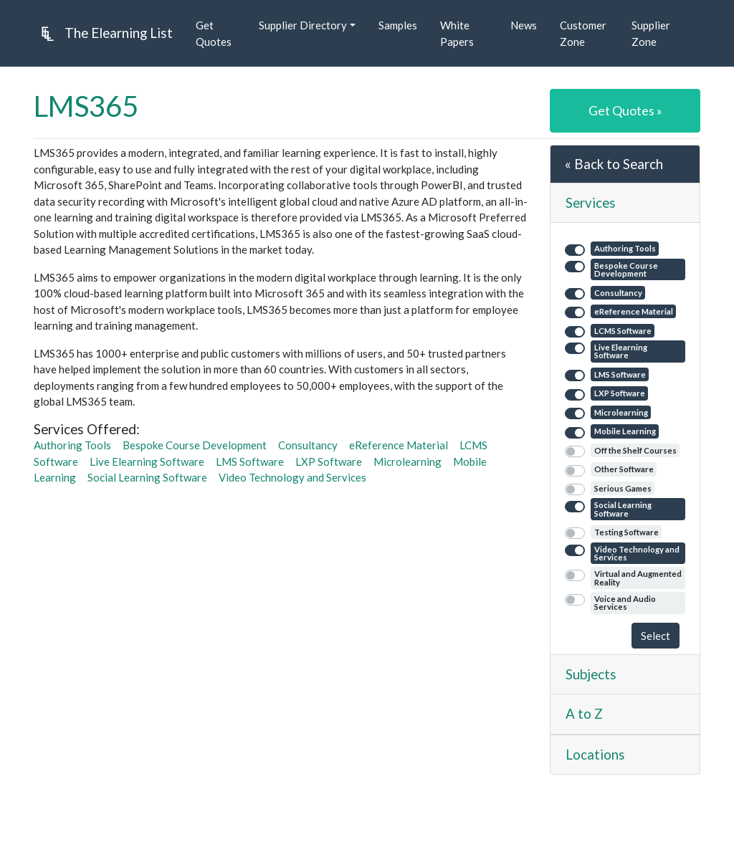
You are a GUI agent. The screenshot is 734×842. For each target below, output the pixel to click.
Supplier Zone (650, 33)
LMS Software (250, 461)
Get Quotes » (625, 110)
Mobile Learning (625, 431)
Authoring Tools (72, 445)
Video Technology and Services (292, 477)
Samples (397, 25)
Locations (595, 754)
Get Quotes (214, 33)
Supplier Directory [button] (303, 25)
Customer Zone (583, 33)
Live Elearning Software (147, 461)
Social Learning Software (147, 477)
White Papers (457, 33)
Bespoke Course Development (195, 445)
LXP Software (328, 461)
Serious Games (623, 488)
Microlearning (407, 461)
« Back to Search (614, 164)
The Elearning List (103, 33)
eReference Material (398, 445)
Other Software (624, 469)
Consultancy (308, 445)
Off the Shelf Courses (635, 450)
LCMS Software (623, 330)
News (523, 25)
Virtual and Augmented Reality (638, 577)
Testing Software (626, 532)
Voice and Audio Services (625, 602)
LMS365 (86, 106)
